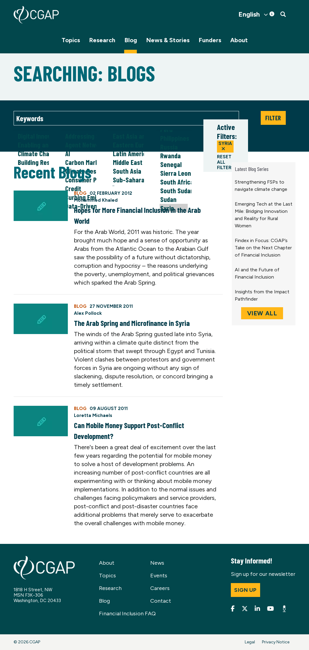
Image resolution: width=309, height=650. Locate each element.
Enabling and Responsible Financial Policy (31, 144)
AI (79, 153)
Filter (273, 117)
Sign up (245, 590)
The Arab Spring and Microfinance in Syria (132, 322)
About (239, 40)
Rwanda (174, 155)
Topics (71, 40)
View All (262, 313)
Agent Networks (79, 144)
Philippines (174, 138)
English (249, 14)
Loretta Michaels (93, 415)
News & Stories (168, 40)
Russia (174, 147)
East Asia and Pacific (126, 136)
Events (158, 575)
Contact (160, 601)
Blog (130, 40)
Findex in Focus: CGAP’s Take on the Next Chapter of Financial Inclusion (263, 248)
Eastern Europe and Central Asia (126, 144)
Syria (225, 146)
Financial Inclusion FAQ (127, 613)
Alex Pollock (88, 313)
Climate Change (31, 153)
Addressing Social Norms (79, 136)
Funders (210, 40)
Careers (160, 588)
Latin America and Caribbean (126, 153)
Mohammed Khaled (96, 200)
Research (102, 40)
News (157, 563)
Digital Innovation (31, 136)
